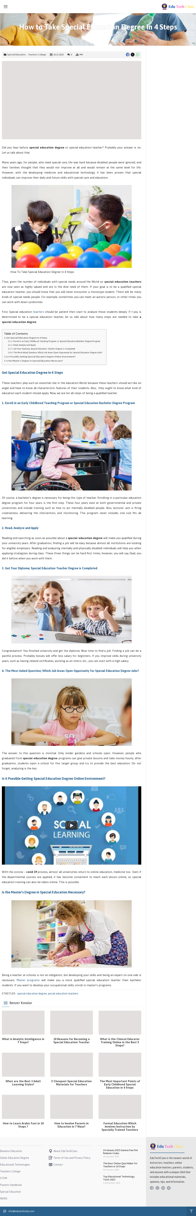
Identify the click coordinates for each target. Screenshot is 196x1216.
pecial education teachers (63, 993)
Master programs (28, 980)
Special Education (104, 34)
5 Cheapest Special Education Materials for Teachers (71, 1083)
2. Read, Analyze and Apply (23, 345)
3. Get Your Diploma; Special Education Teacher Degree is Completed (43, 349)
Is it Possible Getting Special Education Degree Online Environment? (41, 356)
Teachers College (37, 54)
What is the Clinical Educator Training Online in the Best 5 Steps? (120, 1042)
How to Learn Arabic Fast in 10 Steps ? (23, 1125)
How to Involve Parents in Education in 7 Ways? (71, 1125)
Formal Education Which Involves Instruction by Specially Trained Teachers (120, 1126)
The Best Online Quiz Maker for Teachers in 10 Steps (120, 1165)
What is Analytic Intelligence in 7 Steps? (23, 1040)
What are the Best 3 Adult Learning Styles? (23, 1083)
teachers (38, 311)
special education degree (32, 993)
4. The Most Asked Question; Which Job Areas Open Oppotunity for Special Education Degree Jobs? (56, 352)
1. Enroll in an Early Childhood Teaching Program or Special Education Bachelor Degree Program (55, 341)
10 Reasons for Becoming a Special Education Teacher (71, 1040)
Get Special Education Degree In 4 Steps (26, 338)
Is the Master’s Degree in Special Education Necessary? (34, 360)
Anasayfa (86, 34)
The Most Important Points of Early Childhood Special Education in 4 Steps (120, 1084)
